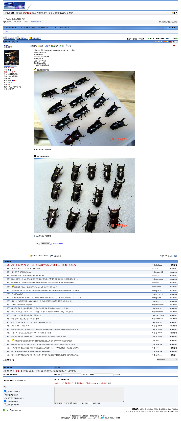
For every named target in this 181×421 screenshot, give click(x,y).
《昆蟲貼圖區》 (19, 22)
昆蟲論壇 (8, 22)
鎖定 (157, 411)
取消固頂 (175, 409)
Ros (157, 340)
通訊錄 (54, 46)
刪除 (109, 383)
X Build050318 (106, 418)
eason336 (159, 272)
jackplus (159, 265)
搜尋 (47, 46)
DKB (158, 301)
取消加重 (137, 411)
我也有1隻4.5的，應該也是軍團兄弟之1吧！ (26, 319)
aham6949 (160, 319)
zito (157, 348)
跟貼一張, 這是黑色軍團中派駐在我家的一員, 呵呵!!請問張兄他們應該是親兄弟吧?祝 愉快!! (42, 301)
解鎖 (161, 411)
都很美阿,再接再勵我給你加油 (21, 272)
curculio (159, 329)
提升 (153, 411)
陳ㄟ (157, 283)
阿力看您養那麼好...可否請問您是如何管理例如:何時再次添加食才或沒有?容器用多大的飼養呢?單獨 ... (45, 329)
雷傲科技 (75, 418)
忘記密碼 (35, 13)
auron (90, 418)
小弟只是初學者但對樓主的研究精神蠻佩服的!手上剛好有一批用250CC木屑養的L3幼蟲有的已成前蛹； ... (46, 348)
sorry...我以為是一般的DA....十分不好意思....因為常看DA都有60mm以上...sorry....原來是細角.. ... (43, 312)
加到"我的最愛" (16, 410)
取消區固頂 (163, 409)
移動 (176, 411)
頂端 (5, 410)
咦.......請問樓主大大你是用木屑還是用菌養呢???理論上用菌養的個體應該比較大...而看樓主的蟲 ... (44, 279)
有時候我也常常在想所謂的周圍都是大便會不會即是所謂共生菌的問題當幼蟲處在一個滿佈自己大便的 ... (46, 355)
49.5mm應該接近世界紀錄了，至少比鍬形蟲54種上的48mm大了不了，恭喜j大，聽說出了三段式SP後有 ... (47, 298)
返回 (26, 22)
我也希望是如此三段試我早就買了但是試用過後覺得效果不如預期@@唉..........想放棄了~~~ (42, 308)
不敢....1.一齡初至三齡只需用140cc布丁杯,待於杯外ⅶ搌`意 (31, 333)
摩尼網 (103, 416)
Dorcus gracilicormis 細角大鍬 (21, 305)
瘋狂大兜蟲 (160, 315)
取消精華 (148, 411)
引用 (61, 46)
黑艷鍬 (158, 287)
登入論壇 (19, 13)
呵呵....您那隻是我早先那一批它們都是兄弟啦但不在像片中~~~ (32, 322)
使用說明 (63, 13)
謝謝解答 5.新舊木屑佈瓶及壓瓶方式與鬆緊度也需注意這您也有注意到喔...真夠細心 (39, 336)
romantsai (159, 279)
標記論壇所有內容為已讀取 (168, 22)
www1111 (159, 294)
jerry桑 (158, 298)
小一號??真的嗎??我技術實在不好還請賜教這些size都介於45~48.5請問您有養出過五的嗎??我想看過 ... (46, 291)
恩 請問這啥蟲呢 (17, 294)
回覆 (68, 46)
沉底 (127, 411)
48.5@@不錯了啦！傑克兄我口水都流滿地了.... (27, 268)
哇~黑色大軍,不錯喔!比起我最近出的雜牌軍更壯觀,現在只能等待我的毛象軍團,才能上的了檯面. (43, 283)
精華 (142, 411)
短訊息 (33, 46)
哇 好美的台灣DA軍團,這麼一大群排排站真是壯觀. (28, 275)
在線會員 (42, 13)
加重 (131, 411)
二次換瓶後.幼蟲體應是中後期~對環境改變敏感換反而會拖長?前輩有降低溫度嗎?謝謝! (43, 341)
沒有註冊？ (85, 375)
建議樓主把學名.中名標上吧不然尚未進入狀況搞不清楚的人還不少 (36, 287)
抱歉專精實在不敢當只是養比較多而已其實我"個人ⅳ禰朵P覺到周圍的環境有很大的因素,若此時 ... (44, 344)
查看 (40, 46)
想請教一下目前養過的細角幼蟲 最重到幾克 (26, 315)
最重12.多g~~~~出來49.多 (20, 326)
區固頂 (156, 409)
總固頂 (142, 409)
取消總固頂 (149, 409)
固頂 (169, 409)
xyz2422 (159, 275)
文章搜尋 (49, 13)
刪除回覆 (171, 411)
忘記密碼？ (117, 375)
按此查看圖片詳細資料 (42, 149)
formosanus (160, 305)
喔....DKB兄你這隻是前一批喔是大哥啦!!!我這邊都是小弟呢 (31, 351)
